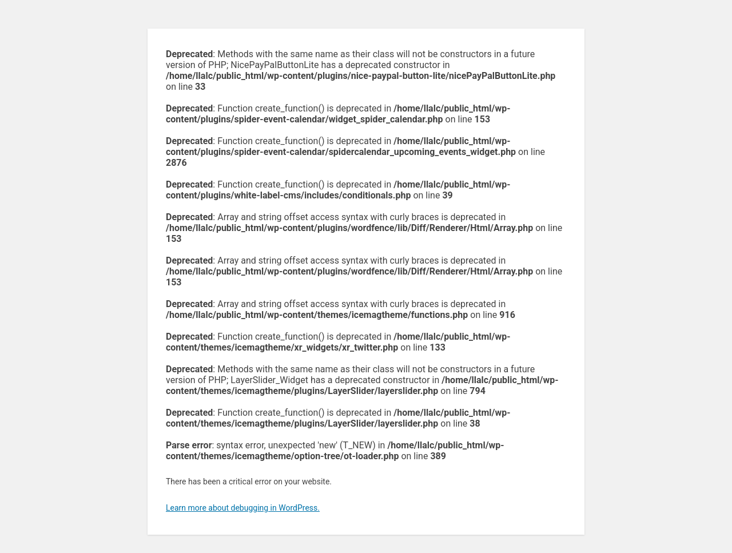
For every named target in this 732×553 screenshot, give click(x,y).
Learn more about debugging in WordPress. (243, 507)
